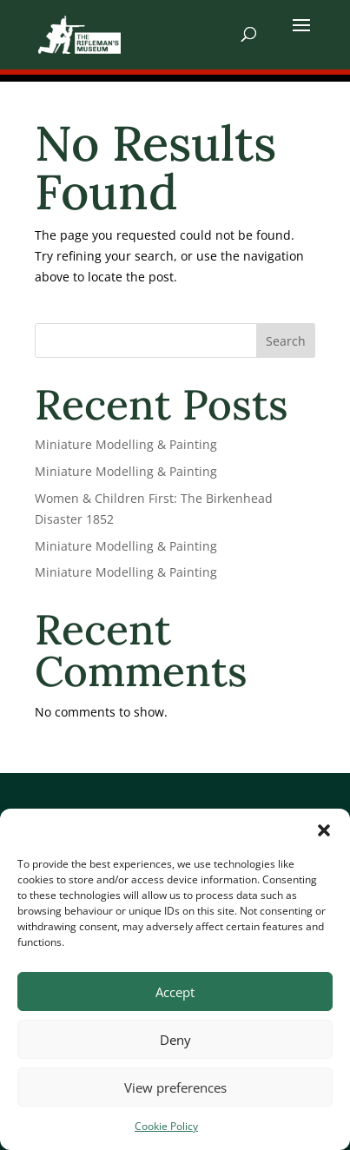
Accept (175, 992)
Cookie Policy (166, 1126)
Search (286, 341)
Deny (175, 1039)
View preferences (175, 1087)
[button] (324, 830)
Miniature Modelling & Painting (126, 444)
